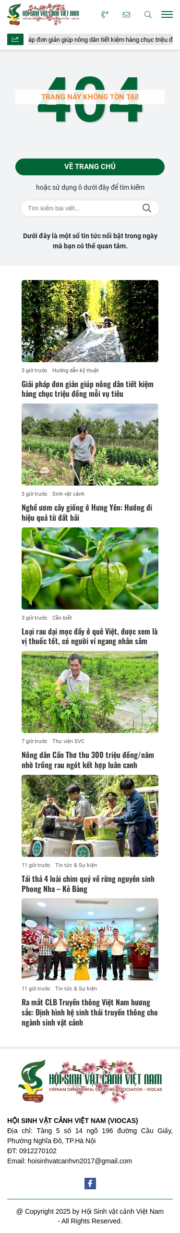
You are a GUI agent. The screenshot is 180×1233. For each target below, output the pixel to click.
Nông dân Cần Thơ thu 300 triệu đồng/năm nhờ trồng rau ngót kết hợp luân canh (88, 759)
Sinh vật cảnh (68, 494)
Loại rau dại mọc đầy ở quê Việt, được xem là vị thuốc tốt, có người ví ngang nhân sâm (89, 636)
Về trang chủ (90, 166)
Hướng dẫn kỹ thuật (75, 370)
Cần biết (62, 618)
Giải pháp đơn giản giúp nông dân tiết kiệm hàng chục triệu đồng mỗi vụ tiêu (88, 389)
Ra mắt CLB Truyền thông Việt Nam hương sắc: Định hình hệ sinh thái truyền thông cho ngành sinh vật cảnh (90, 1012)
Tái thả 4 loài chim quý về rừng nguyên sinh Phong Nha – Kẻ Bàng (88, 883)
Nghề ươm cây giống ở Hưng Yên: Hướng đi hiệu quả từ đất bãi (87, 512)
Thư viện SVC (68, 741)
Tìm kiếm (147, 208)
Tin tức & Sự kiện (76, 865)
